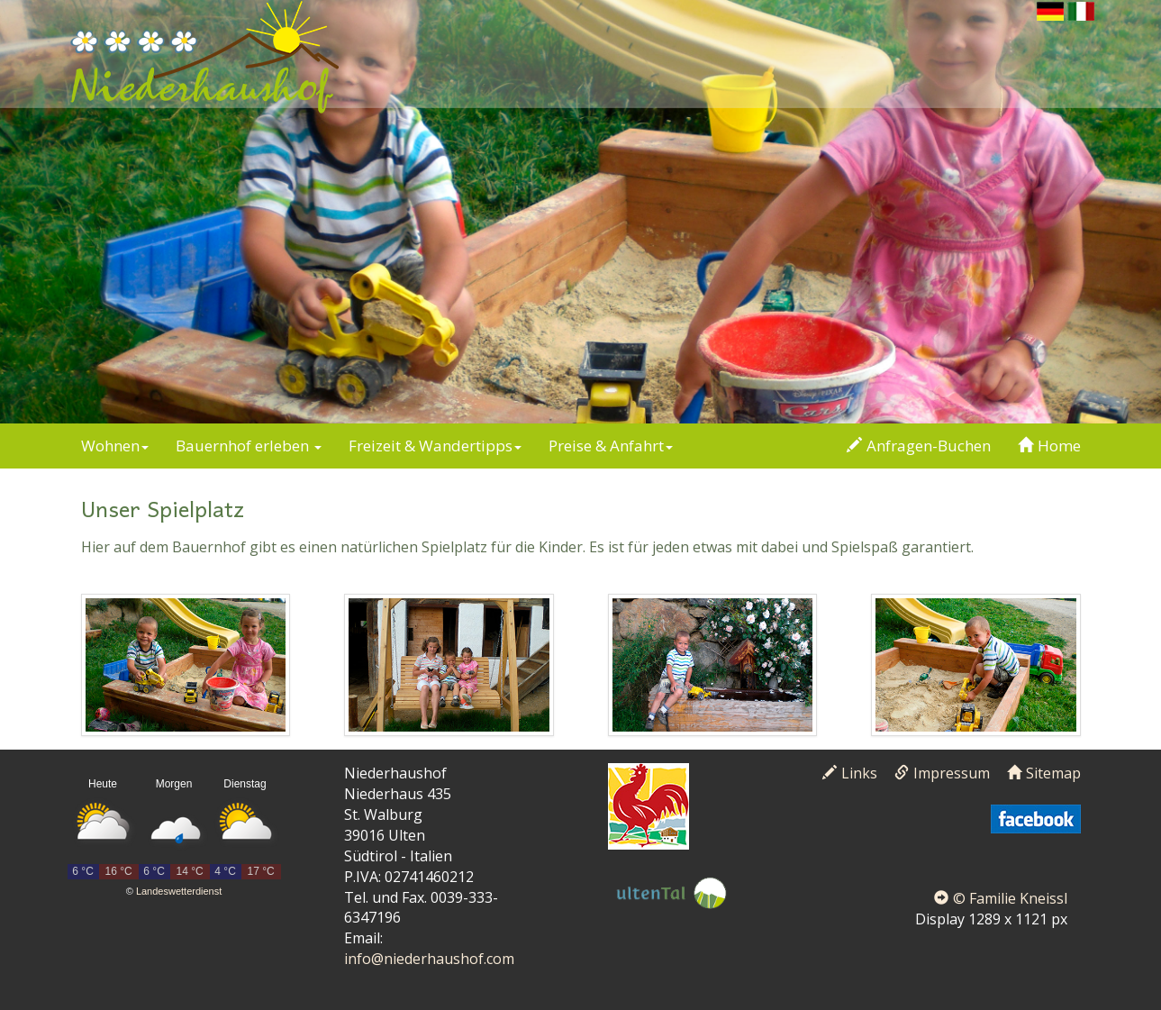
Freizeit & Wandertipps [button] (435, 445)
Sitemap (1044, 773)
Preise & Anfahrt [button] (611, 445)
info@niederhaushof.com (429, 959)
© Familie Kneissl (1000, 898)
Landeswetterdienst (179, 891)
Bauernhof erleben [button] (249, 445)
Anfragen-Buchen (919, 445)
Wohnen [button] (115, 445)
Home (1049, 445)
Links (849, 773)
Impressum (942, 773)
